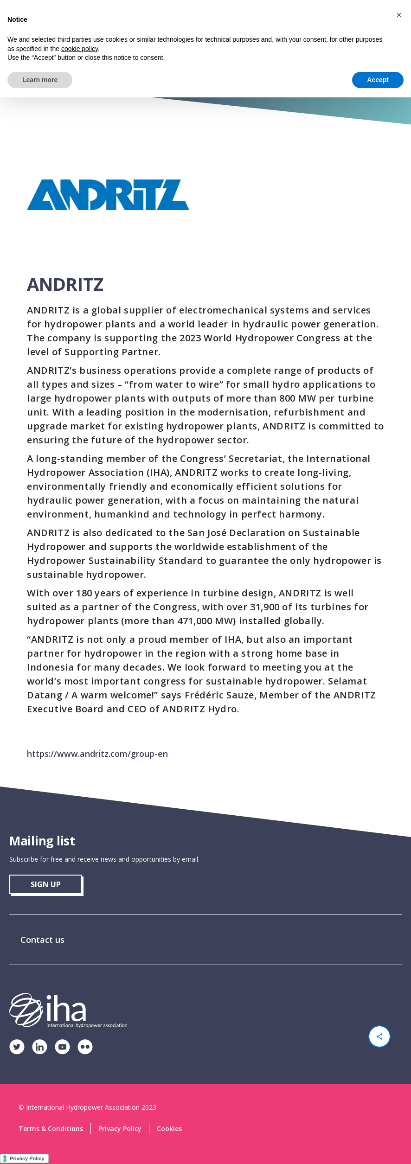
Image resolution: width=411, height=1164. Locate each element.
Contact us (42, 939)
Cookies (169, 1128)
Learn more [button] (40, 79)
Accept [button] (378, 79)
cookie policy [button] (79, 48)
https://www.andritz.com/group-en (97, 753)
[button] (399, 14)
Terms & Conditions (51, 1128)
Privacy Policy (119, 1128)
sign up (46, 884)
